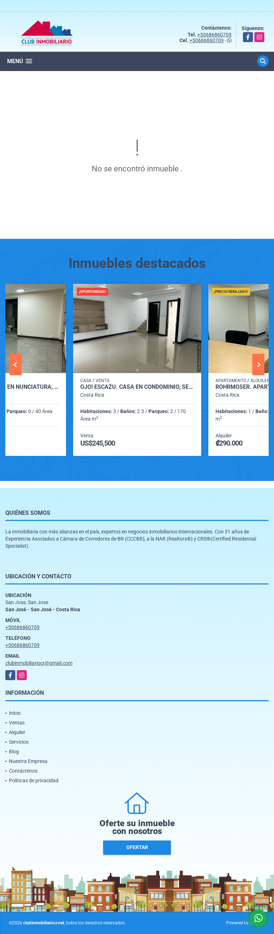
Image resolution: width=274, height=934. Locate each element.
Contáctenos (23, 771)
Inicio (15, 713)
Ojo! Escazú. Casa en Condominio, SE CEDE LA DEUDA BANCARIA (137, 387)
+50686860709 (214, 34)
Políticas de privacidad (34, 780)
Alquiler (17, 732)
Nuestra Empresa (28, 761)
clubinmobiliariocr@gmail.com (38, 663)
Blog (14, 751)
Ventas (17, 722)
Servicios (19, 742)
